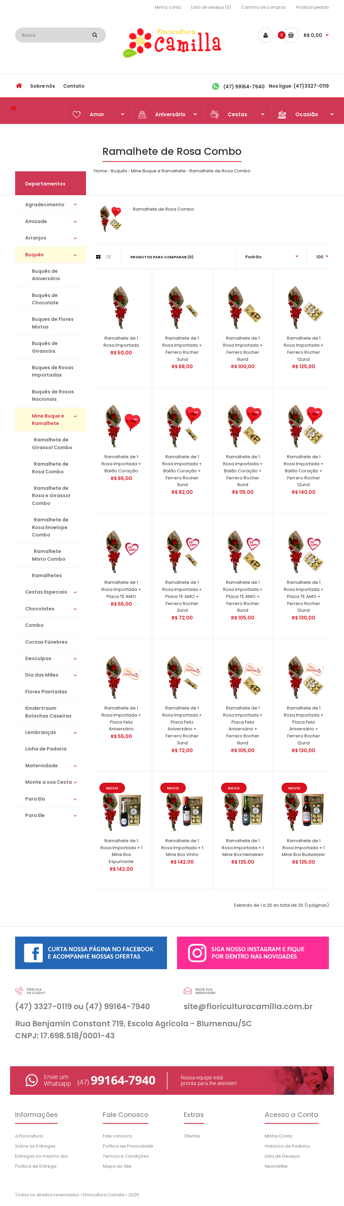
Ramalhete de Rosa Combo (220, 171)
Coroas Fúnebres (46, 642)
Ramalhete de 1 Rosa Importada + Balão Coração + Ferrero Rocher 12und (304, 471)
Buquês (119, 171)
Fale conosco (117, 1136)
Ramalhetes (47, 575)
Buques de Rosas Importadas (53, 371)
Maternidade (41, 765)
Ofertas (192, 1136)
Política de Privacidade (128, 1146)
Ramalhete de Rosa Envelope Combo (50, 527)
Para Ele (35, 815)
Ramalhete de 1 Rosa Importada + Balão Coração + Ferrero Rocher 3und (182, 471)
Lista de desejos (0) (211, 7)
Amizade (36, 221)
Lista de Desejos (282, 1156)
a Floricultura (29, 1136)
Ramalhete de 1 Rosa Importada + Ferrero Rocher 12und (304, 348)
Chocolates (39, 608)
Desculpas (38, 658)
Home (100, 171)
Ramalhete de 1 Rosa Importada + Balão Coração (121, 464)
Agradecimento (44, 204)
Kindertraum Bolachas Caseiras (48, 712)
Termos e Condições (126, 1156)
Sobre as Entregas (35, 1146)
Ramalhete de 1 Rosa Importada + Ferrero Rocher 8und (243, 348)
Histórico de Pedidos (287, 1146)
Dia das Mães (41, 675)
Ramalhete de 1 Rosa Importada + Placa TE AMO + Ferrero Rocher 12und (304, 596)
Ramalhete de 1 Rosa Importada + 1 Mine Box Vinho (182, 847)
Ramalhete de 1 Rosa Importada (121, 341)
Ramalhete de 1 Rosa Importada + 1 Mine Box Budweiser (303, 847)
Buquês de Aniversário (46, 275)
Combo (34, 625)
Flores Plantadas (46, 691)
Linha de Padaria (46, 748)
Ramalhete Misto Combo (49, 555)
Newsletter (276, 1166)
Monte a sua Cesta (48, 782)
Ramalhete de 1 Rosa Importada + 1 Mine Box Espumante (121, 851)
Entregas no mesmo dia (41, 1156)
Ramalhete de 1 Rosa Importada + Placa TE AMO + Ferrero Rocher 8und (243, 596)
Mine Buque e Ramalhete (158, 171)
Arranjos (35, 237)
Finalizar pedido (312, 7)
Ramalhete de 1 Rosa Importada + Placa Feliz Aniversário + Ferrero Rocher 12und (304, 725)
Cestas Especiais (46, 592)
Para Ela (35, 798)
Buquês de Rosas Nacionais (53, 395)
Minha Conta (278, 1136)
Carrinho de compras (263, 7)
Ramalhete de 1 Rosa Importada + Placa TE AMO (121, 589)
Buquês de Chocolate (45, 299)
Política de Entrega (35, 1166)
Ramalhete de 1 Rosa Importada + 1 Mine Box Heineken (243, 847)
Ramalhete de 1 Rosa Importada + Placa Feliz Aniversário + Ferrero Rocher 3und (182, 725)
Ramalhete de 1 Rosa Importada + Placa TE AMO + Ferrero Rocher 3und (182, 596)
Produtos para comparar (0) (162, 257)
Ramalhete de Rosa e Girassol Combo (51, 496)
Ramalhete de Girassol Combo (52, 443)
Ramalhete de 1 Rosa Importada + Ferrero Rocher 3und (182, 348)
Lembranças (40, 732)
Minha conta (168, 7)
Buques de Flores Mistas (53, 323)
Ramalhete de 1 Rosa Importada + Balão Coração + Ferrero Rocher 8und (243, 471)
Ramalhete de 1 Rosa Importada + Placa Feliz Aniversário (121, 718)
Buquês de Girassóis (45, 347)
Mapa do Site (117, 1166)
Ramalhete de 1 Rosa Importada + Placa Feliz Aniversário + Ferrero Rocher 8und (243, 725)
